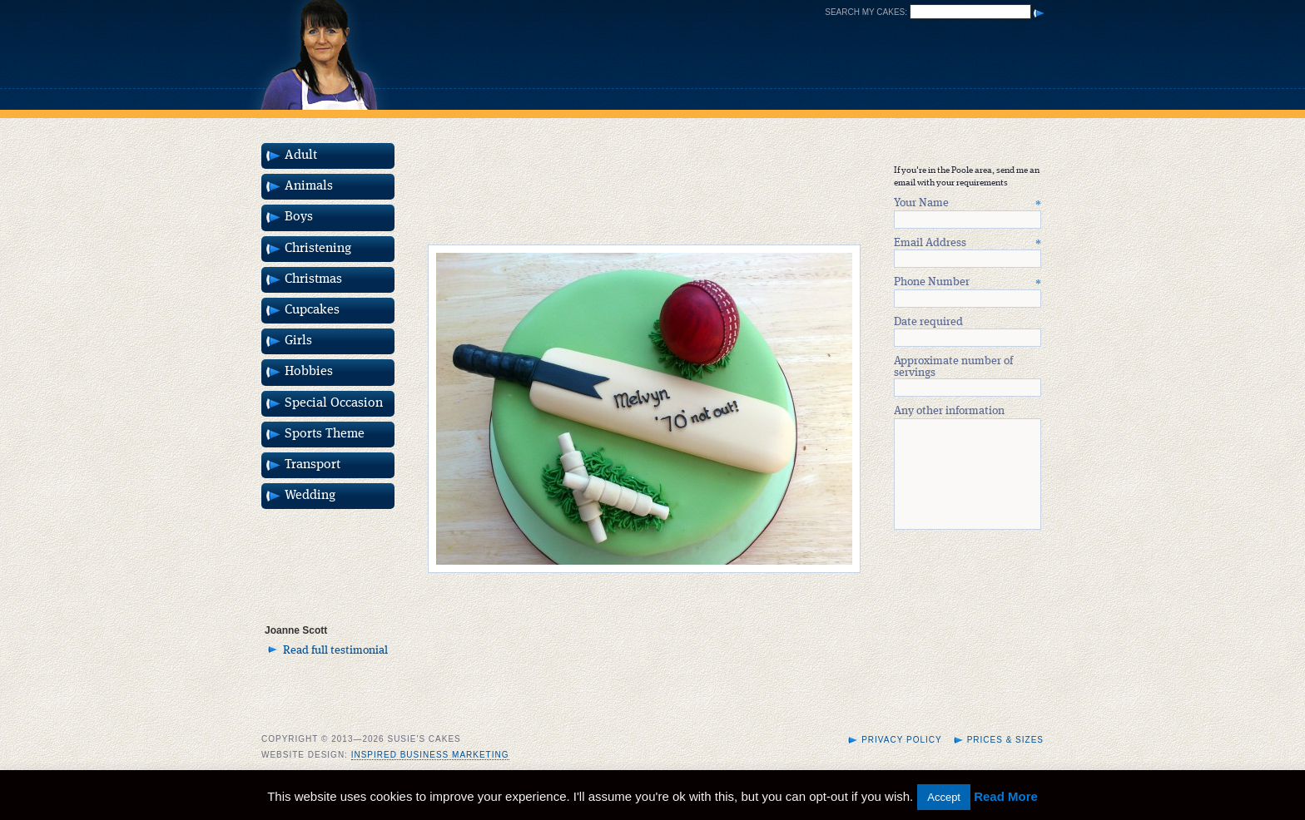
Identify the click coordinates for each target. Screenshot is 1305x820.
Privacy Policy (901, 759)
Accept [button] (943, 797)
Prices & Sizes (1005, 759)
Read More (1006, 796)
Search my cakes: (866, 12)
